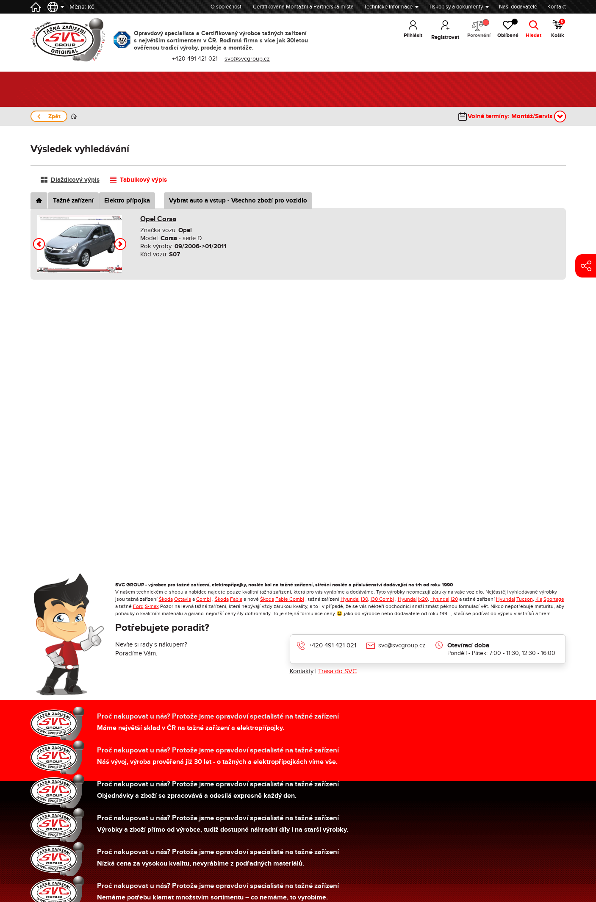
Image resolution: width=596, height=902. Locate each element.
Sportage (553, 599)
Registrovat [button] (439, 37)
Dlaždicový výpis (75, 180)
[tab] (38, 200)
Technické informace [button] (388, 6)
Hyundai (350, 599)
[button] (39, 244)
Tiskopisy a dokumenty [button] (456, 6)
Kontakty (301, 671)
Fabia (236, 599)
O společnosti (227, 6)
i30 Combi (382, 599)
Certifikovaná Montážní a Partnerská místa (303, 6)
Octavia (182, 599)
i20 (454, 599)
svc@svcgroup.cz (401, 645)
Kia (538, 599)
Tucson (524, 599)
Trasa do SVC (337, 671)
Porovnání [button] (473, 30)
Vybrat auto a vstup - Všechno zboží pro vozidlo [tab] (238, 201)
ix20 (423, 599)
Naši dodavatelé (518, 6)
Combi (203, 599)
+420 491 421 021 (332, 645)
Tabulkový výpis (143, 180)
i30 (364, 599)
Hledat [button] (532, 37)
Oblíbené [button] (505, 30)
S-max (152, 606)
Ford (138, 606)
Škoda (166, 599)
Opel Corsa (158, 219)
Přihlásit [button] (407, 37)
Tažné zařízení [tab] (73, 201)
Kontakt (556, 6)
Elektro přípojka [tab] (127, 201)
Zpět (54, 116)
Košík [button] (558, 30)
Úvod (74, 116)
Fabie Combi (289, 599)
